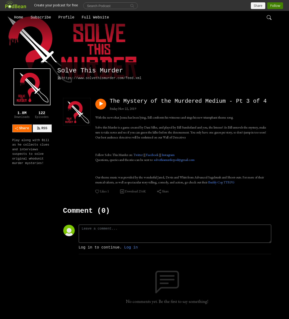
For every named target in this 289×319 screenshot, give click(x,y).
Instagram (168, 155)
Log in (131, 247)
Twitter (138, 155)
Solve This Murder (90, 70)
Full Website (95, 17)
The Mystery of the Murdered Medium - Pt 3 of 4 (188, 101)
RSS (42, 128)
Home (18, 17)
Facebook (152, 155)
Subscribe (41, 17)
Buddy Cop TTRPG (221, 182)
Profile (66, 17)
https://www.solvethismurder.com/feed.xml (99, 78)
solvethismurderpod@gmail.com (174, 160)
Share (22, 128)
